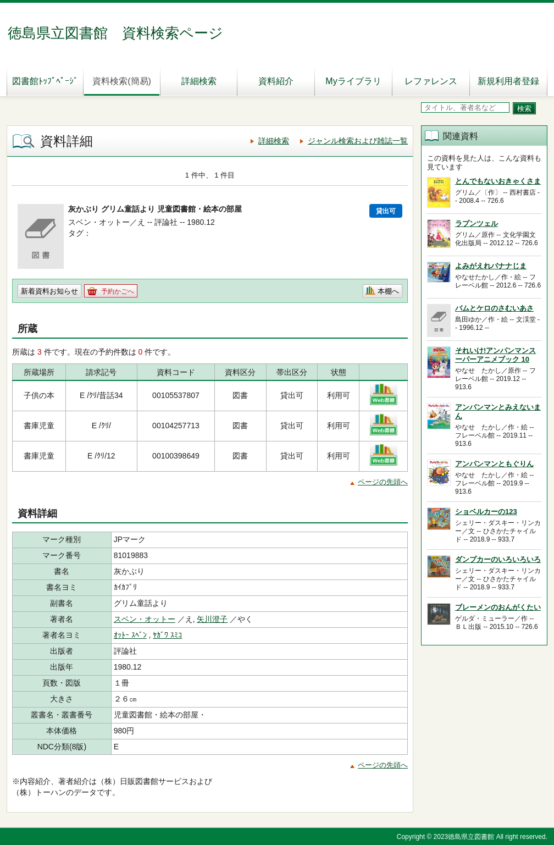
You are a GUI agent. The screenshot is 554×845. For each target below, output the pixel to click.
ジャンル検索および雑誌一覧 (358, 140)
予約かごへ (117, 291)
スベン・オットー (144, 619)
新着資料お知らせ (49, 291)
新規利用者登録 (508, 81)
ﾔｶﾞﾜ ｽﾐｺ (167, 635)
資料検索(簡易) (121, 81)
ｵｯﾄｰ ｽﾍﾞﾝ (130, 635)
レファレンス (431, 81)
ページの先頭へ (383, 482)
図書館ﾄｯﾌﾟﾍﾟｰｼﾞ (45, 81)
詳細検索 (199, 81)
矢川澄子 (212, 619)
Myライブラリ (353, 81)
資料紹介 (275, 81)
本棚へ (388, 291)
